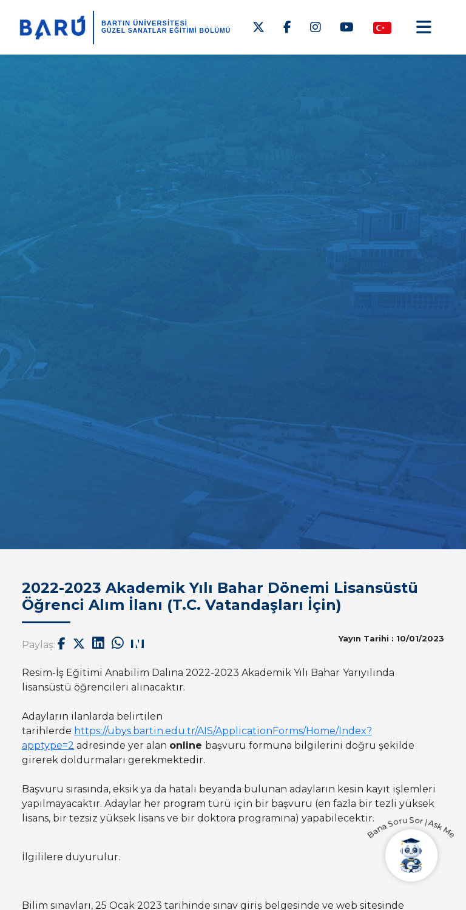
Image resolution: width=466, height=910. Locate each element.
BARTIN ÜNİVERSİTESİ (144, 23)
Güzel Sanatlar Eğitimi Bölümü (166, 30)
